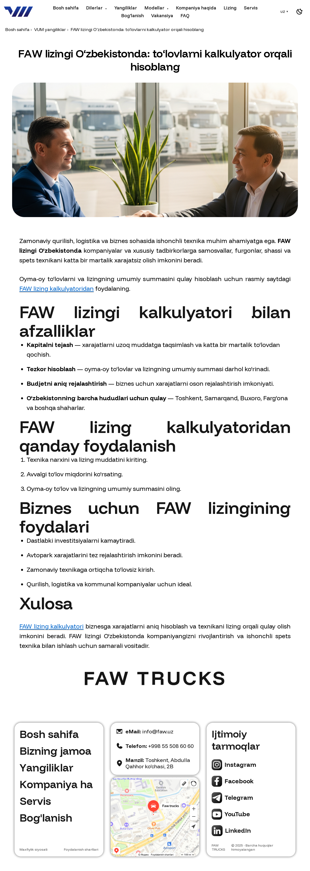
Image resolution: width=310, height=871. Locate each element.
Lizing (230, 8)
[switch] (299, 11)
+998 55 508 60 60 (159, 746)
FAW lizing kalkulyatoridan (56, 288)
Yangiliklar (125, 8)
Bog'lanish (132, 15)
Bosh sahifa (66, 8)
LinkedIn (238, 830)
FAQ (184, 15)
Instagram (240, 764)
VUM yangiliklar (50, 29)
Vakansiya (162, 15)
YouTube (237, 814)
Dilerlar (96, 8)
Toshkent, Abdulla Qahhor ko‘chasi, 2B (157, 763)
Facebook (239, 781)
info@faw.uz (149, 731)
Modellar (156, 8)
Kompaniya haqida (196, 8)
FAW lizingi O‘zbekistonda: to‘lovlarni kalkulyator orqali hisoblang (137, 29)
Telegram (239, 797)
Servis (251, 8)
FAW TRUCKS (218, 847)
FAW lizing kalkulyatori (51, 626)
